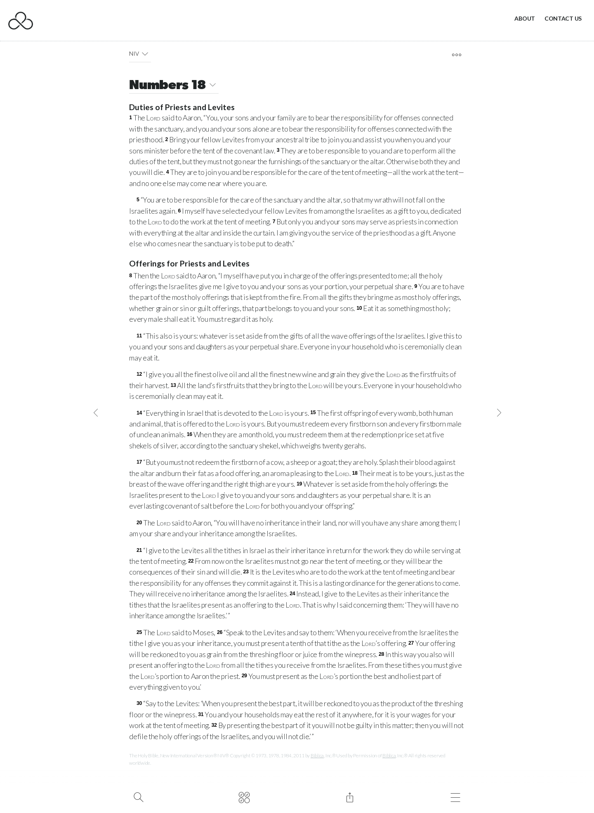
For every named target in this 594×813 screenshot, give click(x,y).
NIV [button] (140, 53)
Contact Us (563, 18)
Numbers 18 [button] (173, 86)
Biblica (317, 755)
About (524, 18)
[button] (145, 53)
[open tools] (456, 55)
